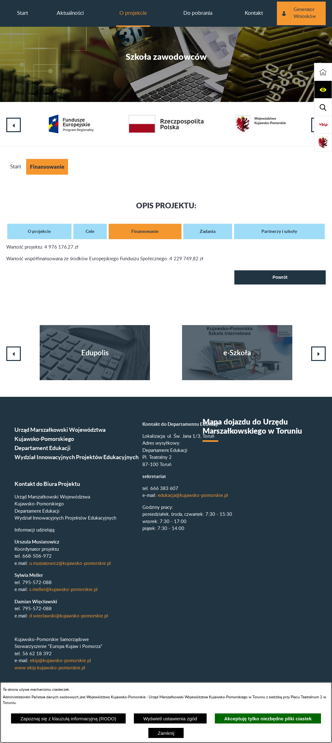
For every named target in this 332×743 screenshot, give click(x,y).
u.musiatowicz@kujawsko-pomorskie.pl (70, 563)
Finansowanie (144, 231)
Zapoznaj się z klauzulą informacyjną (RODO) (68, 718)
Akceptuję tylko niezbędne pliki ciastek (268, 718)
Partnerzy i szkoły (279, 231)
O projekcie (39, 231)
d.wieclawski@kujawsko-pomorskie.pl (68, 616)
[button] (323, 90)
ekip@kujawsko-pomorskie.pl (60, 660)
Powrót (279, 277)
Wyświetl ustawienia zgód (170, 718)
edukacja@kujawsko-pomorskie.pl (193, 495)
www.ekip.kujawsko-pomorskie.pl (49, 668)
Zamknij (166, 733)
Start (15, 166)
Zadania (207, 231)
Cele (90, 231)
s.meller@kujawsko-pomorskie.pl (63, 589)
